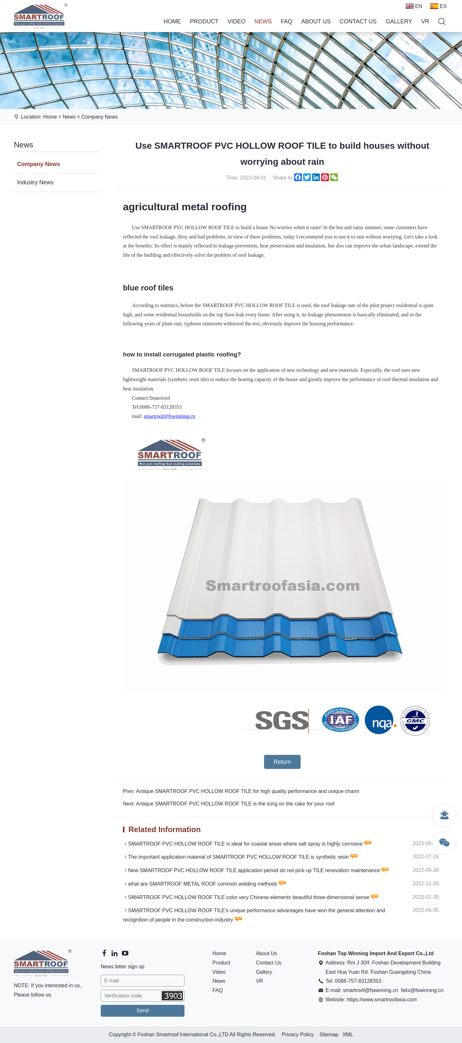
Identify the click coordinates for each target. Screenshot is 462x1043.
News (263, 21)
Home (172, 21)
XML (348, 1034)
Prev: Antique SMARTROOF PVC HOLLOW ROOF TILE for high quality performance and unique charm (241, 791)
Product (204, 21)
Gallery (399, 21)
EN (414, 6)
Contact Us (358, 21)
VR (425, 21)
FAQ (286, 21)
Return (282, 762)
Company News (99, 117)
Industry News (35, 182)
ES (438, 6)
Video (236, 21)
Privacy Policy (298, 1034)
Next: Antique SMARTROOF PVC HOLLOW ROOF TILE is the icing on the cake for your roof (228, 803)
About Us (316, 21)
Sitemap (329, 1034)
